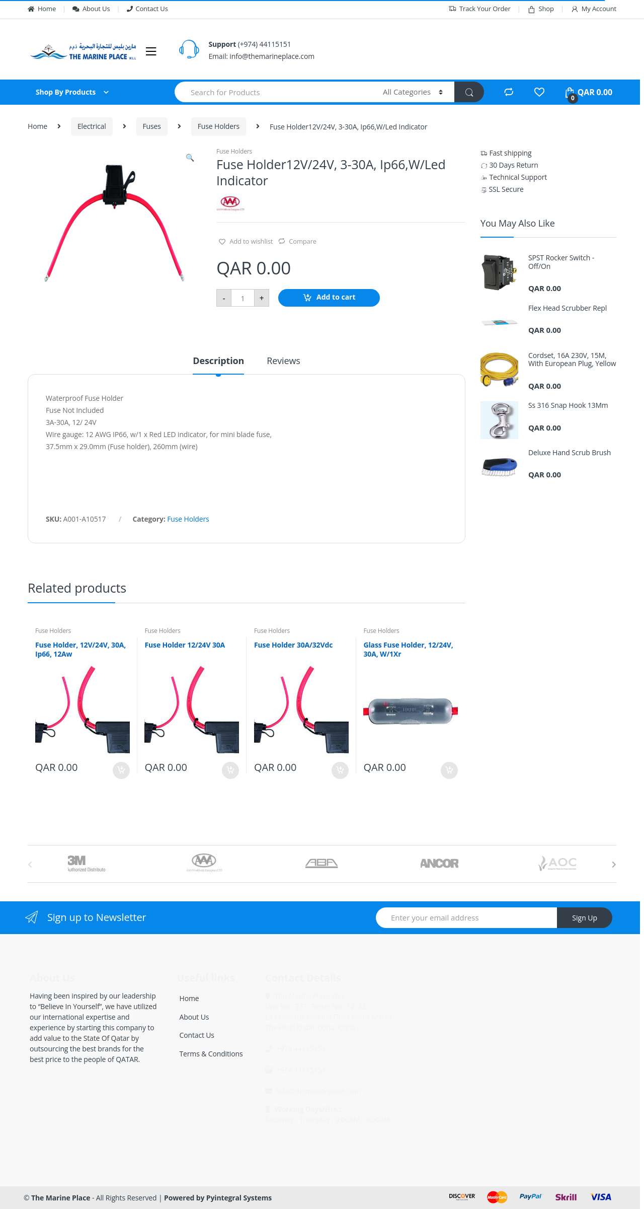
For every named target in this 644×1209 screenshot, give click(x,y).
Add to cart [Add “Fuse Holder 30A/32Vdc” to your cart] (340, 770)
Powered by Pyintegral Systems (218, 1197)
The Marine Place (60, 1197)
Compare (302, 241)
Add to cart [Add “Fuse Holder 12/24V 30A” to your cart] (230, 770)
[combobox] (273, 92)
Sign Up (584, 917)
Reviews (283, 361)
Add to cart (336, 297)
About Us (91, 8)
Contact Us (147, 8)
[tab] (218, 365)
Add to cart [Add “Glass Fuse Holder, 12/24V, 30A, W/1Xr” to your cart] (449, 770)
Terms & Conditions (211, 1053)
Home (42, 8)
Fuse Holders (218, 126)
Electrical (91, 126)
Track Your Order (479, 9)
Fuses (152, 126)
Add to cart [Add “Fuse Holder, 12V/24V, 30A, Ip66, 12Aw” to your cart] (121, 770)
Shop (540, 9)
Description (218, 361)
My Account (593, 9)
